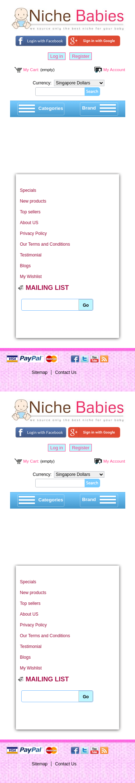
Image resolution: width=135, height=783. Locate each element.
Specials (28, 190)
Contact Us (65, 372)
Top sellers (30, 211)
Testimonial (30, 255)
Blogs (25, 265)
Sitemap (40, 372)
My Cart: (31, 69)
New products (33, 201)
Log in (56, 56)
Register (80, 56)
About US (29, 222)
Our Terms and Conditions (45, 244)
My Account (114, 69)
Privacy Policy (33, 233)
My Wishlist (31, 276)
